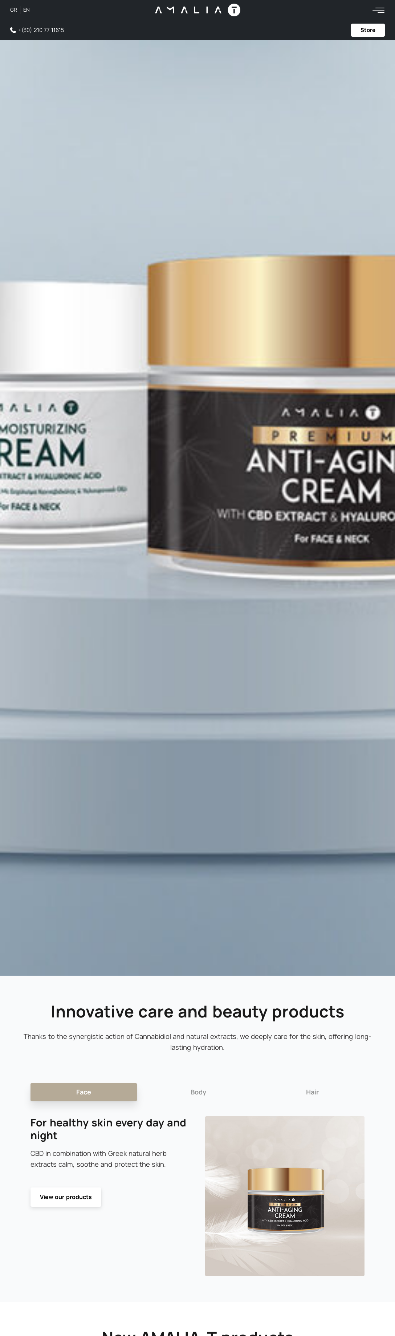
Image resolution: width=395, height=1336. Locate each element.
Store (368, 30)
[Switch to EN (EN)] (26, 9)
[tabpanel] (197, 1196)
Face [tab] (83, 1092)
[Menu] (378, 10)
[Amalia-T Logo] (197, 10)
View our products (66, 1197)
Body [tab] (199, 1092)
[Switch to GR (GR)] (15, 9)
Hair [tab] (312, 1092)
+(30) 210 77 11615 (41, 30)
